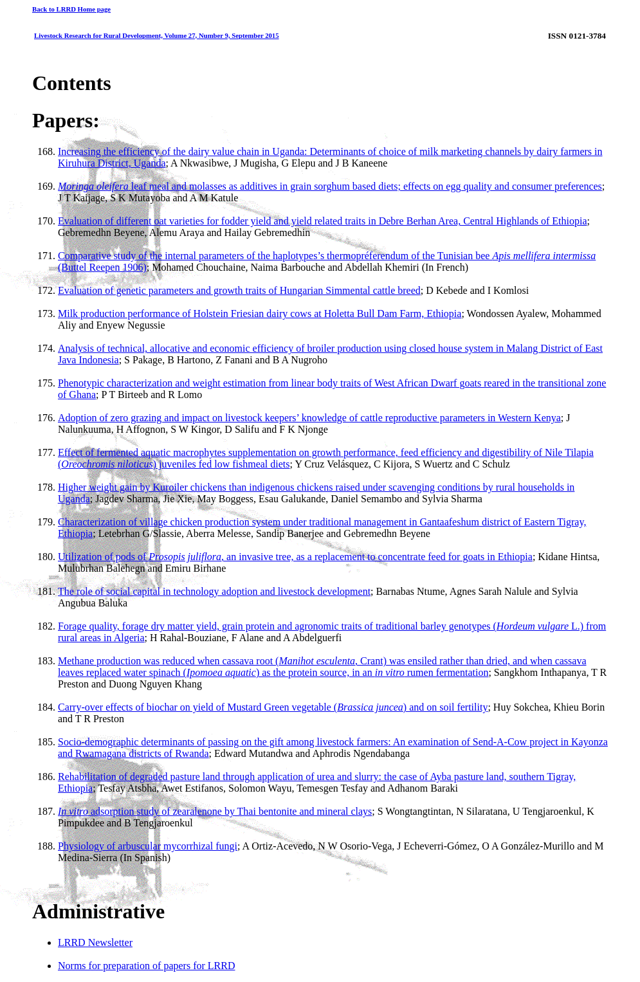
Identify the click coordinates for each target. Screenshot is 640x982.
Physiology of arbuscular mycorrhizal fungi (147, 846)
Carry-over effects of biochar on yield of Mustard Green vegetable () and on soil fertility (273, 707)
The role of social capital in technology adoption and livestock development (214, 591)
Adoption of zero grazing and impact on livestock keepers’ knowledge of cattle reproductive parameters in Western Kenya (309, 417)
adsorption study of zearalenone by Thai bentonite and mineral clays (215, 811)
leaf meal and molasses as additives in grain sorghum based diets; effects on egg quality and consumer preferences (330, 186)
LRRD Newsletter (95, 942)
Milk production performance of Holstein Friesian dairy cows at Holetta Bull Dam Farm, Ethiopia (259, 313)
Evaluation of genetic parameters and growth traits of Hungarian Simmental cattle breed (239, 290)
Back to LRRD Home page (71, 9)
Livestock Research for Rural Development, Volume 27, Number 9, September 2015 (156, 35)
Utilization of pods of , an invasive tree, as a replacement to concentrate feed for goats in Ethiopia (295, 556)
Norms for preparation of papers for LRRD (146, 965)
